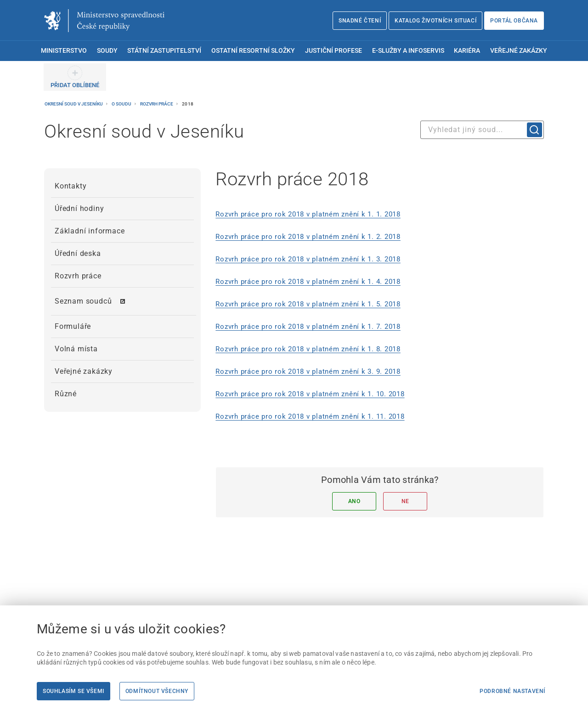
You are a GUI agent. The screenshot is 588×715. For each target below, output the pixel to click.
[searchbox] (482, 130)
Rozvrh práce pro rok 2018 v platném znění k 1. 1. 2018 (308, 214)
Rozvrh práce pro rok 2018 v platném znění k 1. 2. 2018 (308, 237)
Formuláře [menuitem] (73, 326)
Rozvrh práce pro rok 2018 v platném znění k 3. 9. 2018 (308, 371)
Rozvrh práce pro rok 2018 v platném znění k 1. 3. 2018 (308, 259)
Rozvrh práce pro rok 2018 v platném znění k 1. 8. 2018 (308, 349)
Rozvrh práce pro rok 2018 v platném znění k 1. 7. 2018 (308, 326)
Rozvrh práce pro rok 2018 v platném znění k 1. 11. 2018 (309, 416)
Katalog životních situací (435, 20)
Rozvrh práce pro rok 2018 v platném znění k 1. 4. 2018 (308, 281)
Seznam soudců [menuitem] (83, 301)
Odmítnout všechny (156, 691)
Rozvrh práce (157, 103)
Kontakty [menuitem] (70, 186)
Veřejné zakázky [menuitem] (518, 51)
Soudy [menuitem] (107, 51)
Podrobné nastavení (512, 691)
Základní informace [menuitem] (89, 231)
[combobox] (482, 130)
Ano (354, 501)
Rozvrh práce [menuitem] (78, 276)
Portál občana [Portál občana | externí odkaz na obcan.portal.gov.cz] (514, 20)
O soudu (122, 103)
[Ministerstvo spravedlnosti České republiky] (104, 20)
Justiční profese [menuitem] (333, 51)
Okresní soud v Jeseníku (74, 103)
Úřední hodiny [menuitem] (79, 208)
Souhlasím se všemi (73, 691)
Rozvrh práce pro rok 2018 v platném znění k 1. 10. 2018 (309, 394)
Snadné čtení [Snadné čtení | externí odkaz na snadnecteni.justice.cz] (360, 20)
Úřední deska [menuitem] (78, 253)
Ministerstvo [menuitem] (64, 51)
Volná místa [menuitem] (76, 348)
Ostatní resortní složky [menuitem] (253, 51)
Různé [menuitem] (66, 393)
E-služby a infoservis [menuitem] (408, 51)
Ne (405, 501)
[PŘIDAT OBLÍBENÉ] (75, 77)
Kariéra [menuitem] (467, 51)
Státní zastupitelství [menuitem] (164, 51)
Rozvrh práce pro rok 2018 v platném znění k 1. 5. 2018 (308, 304)
